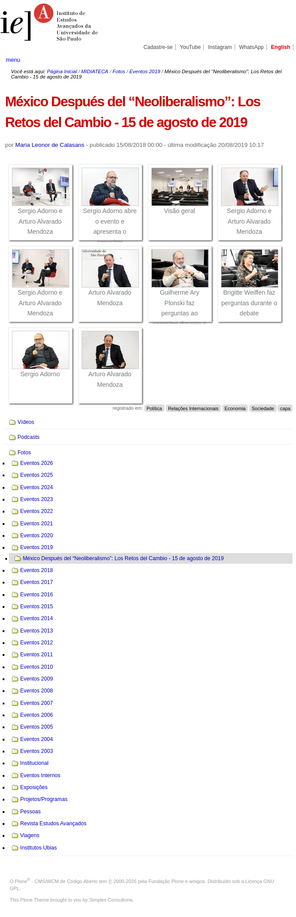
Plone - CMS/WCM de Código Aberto (56, 881)
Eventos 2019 (144, 71)
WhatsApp (251, 47)
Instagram (220, 47)
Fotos (118, 71)
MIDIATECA (94, 71)
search (275, 59)
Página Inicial (62, 71)
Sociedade (262, 408)
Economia (235, 408)
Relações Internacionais (193, 408)
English (280, 47)
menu (13, 59)
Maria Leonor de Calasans (50, 145)
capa (285, 408)
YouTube (190, 47)
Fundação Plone (166, 881)
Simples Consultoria (110, 899)
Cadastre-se (157, 47)
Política (154, 408)
